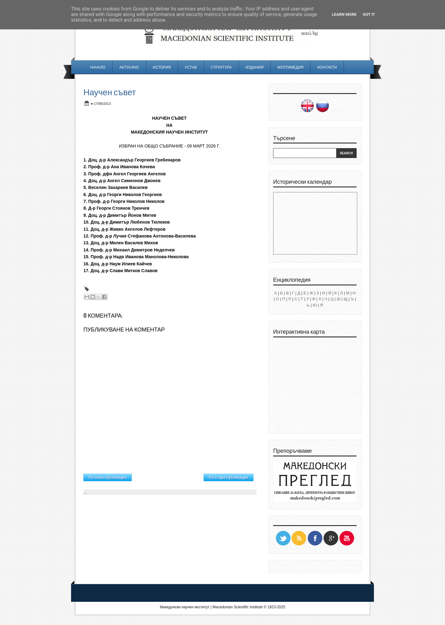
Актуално (129, 67)
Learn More (344, 14)
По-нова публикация (107, 477)
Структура (221, 67)
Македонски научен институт (185, 607)
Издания (255, 67)
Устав (191, 67)
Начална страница (168, 476)
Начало (97, 67)
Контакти (327, 67)
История (162, 67)
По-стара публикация (228, 477)
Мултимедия (290, 67)
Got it (369, 14)
